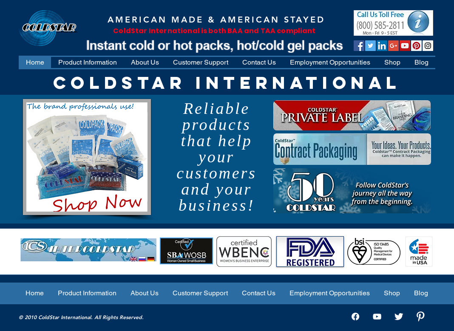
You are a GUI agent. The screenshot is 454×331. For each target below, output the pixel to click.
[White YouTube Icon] (377, 316)
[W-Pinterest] (420, 316)
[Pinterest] (416, 45)
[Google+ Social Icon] (393, 45)
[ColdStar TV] (405, 45)
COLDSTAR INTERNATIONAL (227, 82)
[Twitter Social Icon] (370, 45)
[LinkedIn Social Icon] (382, 45)
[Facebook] (355, 316)
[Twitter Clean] (399, 316)
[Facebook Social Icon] (359, 45)
